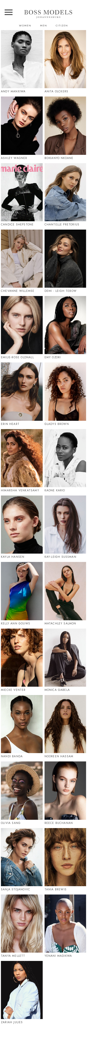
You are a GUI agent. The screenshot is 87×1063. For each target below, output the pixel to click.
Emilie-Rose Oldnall (17, 357)
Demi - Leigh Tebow (61, 291)
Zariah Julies (12, 1022)
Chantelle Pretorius (62, 224)
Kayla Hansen (12, 557)
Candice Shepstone (17, 224)
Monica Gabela (57, 690)
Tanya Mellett (13, 956)
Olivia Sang (11, 823)
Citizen (62, 25)
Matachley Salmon (60, 623)
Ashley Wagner (14, 158)
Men (43, 25)
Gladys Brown (57, 424)
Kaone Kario (55, 490)
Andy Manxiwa (13, 91)
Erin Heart (10, 424)
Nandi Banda (12, 756)
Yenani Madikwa (58, 956)
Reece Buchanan (59, 823)
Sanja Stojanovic (15, 889)
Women (25, 25)
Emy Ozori (53, 357)
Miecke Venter (13, 690)
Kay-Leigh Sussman (60, 557)
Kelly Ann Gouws (15, 623)
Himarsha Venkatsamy (20, 490)
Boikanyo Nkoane (59, 158)
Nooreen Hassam (59, 756)
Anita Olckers (56, 91)
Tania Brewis (56, 889)
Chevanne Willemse (17, 291)
